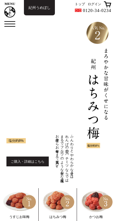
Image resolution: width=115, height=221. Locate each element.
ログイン (94, 4)
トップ (80, 4)
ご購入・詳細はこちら (27, 161)
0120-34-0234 (93, 10)
